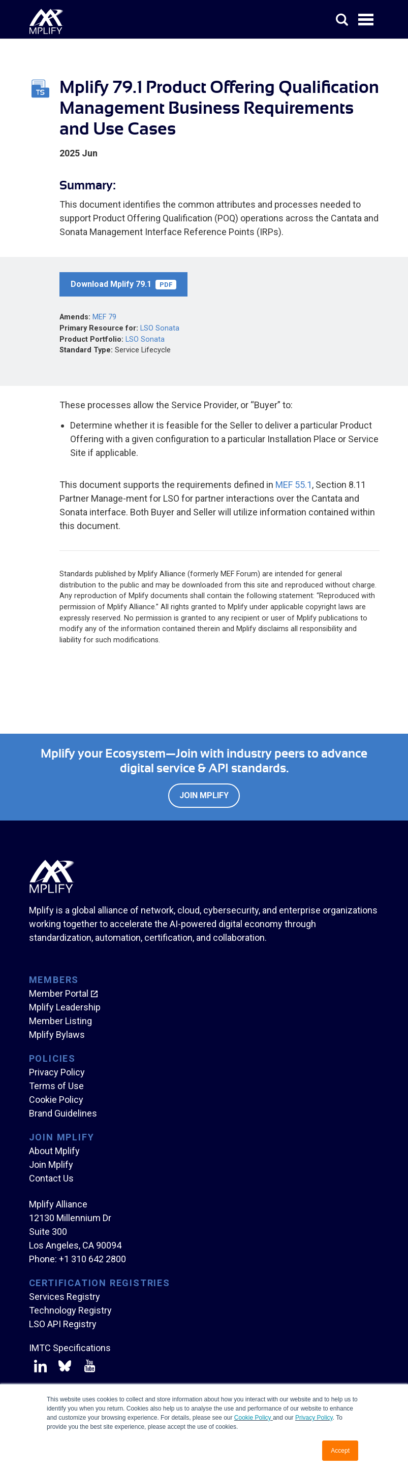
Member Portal (58, 993)
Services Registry (64, 1296)
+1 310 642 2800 (92, 1259)
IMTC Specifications (70, 1347)
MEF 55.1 (293, 484)
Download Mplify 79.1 (123, 284)
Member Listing (60, 1021)
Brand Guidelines (63, 1113)
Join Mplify (204, 795)
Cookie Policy (253, 1417)
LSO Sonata (159, 328)
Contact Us (51, 1178)
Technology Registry (70, 1310)
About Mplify (54, 1150)
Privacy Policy (314, 1417)
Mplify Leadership (65, 1007)
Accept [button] (340, 1450)
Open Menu (367, 20)
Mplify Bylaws (57, 1034)
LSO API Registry (63, 1324)
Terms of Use (56, 1085)
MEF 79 (104, 317)
